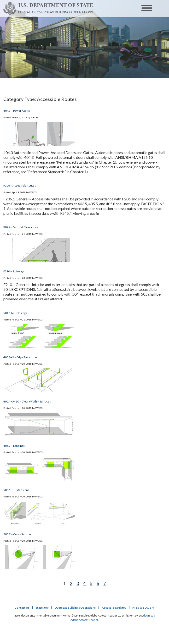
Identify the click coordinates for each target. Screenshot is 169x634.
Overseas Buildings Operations (75, 607)
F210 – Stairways (14, 271)
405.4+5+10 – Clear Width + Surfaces (27, 401)
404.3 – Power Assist (16, 110)
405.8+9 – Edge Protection (20, 357)
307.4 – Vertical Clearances (20, 227)
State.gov (41, 607)
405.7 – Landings (14, 445)
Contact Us (21, 607)
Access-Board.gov (114, 607)
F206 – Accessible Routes (19, 185)
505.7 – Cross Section (17, 534)
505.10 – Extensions (16, 489)
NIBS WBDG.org (143, 607)
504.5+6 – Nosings (15, 312)
